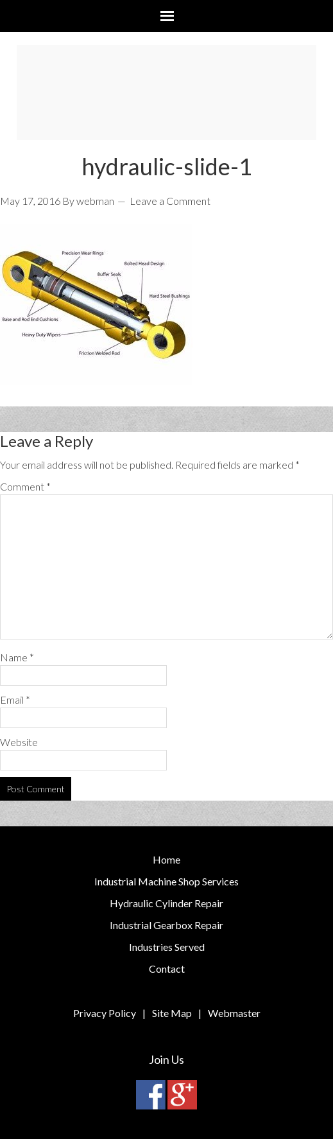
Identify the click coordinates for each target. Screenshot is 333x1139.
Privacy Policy (104, 1013)
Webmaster (234, 1013)
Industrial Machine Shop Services (166, 881)
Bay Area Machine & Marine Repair (166, 92)
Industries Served (167, 947)
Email (15, 699)
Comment (25, 486)
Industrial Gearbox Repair (166, 925)
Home (166, 859)
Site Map (172, 1013)
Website (19, 742)
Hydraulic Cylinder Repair (166, 903)
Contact (167, 968)
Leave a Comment (170, 201)
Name (17, 657)
